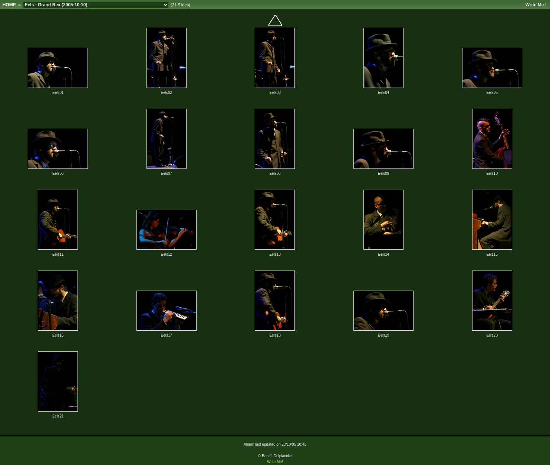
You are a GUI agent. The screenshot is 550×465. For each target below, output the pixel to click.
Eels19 (383, 335)
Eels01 (58, 93)
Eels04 (383, 93)
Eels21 (58, 416)
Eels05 (492, 93)
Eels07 (166, 173)
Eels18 (275, 335)
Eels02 (166, 93)
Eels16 (58, 335)
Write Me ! (536, 4)
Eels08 (275, 173)
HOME (9, 4)
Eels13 (275, 254)
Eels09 (383, 173)
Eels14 (383, 254)
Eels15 (492, 254)
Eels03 (275, 93)
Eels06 (58, 173)
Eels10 (492, 173)
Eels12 (166, 254)
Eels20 (492, 335)
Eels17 (166, 335)
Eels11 (58, 254)
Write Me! (275, 462)
